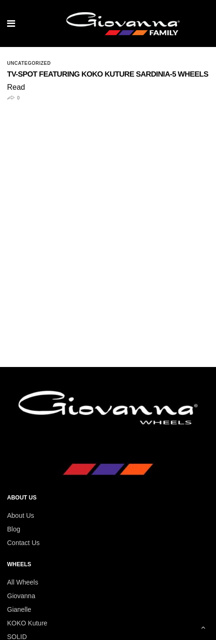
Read (16, 87)
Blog (13, 529)
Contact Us (23, 542)
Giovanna (21, 596)
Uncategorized (29, 63)
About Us (20, 515)
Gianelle (19, 609)
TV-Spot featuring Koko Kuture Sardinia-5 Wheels (107, 74)
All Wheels (22, 582)
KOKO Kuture (27, 623)
